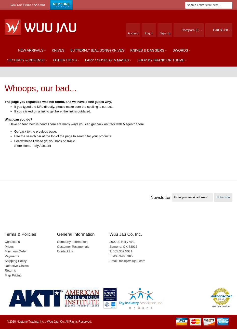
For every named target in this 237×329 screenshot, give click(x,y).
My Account (42, 146)
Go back (20, 131)
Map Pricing (13, 275)
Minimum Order (16, 251)
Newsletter (160, 197)
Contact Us (65, 251)
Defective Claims (17, 266)
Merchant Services (221, 306)
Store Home (22, 146)
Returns (10, 270)
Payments (12, 256)
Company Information (72, 242)
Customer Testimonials (73, 246)
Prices (9, 246)
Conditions (12, 242)
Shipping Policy (15, 261)
